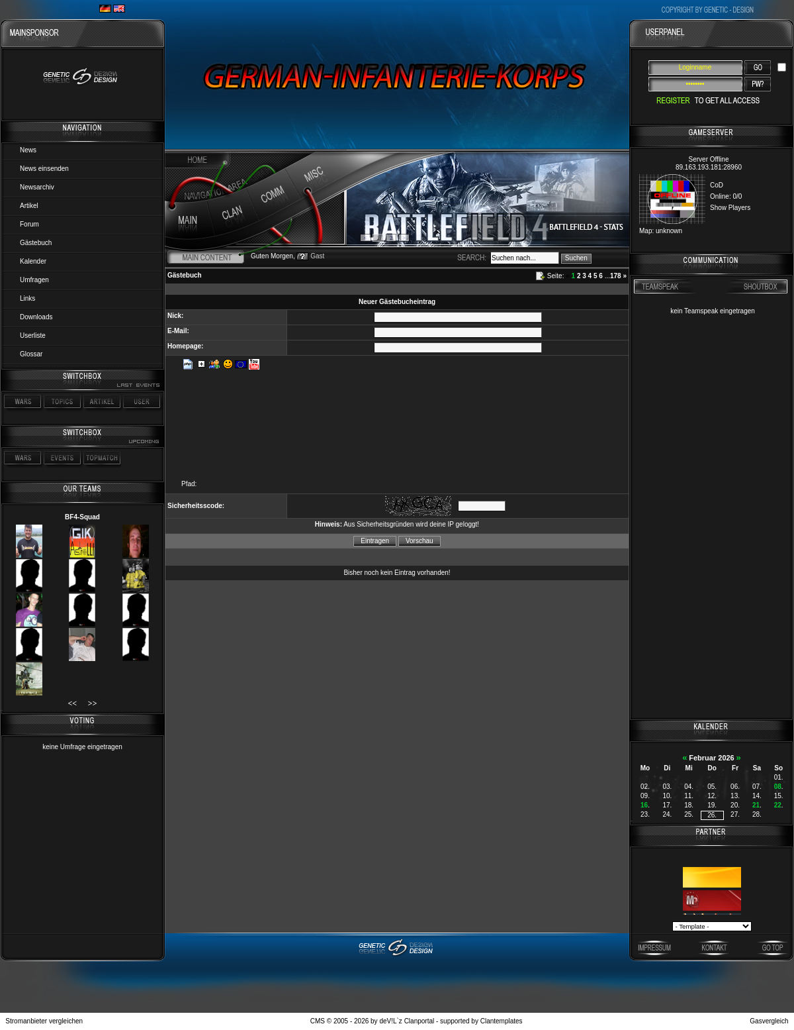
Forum (29, 224)
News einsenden (44, 168)
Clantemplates (501, 1021)
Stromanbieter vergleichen (44, 1021)
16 (644, 805)
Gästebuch (36, 242)
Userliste (33, 335)
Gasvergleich (769, 1021)
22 (777, 805)
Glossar (31, 354)
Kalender (33, 261)
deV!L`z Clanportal (406, 1021)
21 (756, 805)
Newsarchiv (37, 187)
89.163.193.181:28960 (709, 167)
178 (615, 276)
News (28, 150)
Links (27, 298)
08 (777, 786)
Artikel (29, 205)
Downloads (36, 317)
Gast (317, 256)
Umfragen (34, 279)
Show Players (730, 207)
